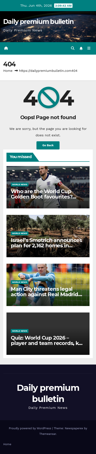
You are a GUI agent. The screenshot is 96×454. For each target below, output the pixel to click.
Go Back (48, 145)
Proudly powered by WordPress (30, 428)
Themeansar (47, 434)
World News (19, 184)
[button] (72, 48)
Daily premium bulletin (38, 22)
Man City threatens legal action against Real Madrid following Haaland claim (44, 294)
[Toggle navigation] (89, 48)
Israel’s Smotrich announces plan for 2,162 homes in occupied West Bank (46, 245)
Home (8, 71)
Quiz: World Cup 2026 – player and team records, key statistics (47, 343)
